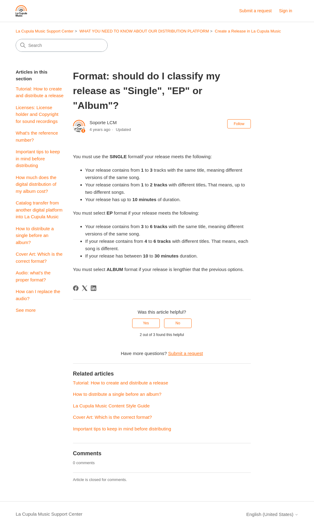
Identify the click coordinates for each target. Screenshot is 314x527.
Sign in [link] (285, 10)
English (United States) (272, 514)
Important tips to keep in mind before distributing (38, 158)
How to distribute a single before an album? (35, 235)
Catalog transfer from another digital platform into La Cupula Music (39, 209)
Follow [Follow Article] (239, 124)
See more (26, 310)
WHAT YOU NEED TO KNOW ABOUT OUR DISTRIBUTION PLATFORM (144, 31)
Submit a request (255, 10)
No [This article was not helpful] (177, 323)
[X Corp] (84, 288)
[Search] (61, 45)
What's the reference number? (37, 136)
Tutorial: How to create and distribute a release (39, 92)
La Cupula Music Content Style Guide (111, 405)
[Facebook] (75, 288)
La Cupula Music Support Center (45, 31)
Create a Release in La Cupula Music (248, 31)
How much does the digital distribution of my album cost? (36, 184)
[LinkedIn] (93, 288)
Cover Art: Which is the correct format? (39, 257)
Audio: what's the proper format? (33, 276)
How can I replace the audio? (38, 295)
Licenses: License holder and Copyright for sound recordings (37, 114)
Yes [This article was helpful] (146, 323)
